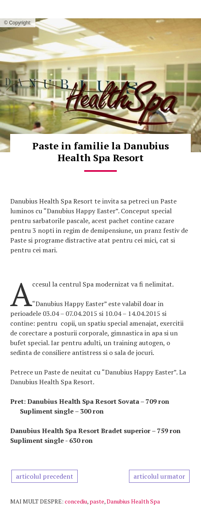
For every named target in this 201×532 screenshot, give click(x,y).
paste (97, 501)
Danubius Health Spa (133, 501)
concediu (76, 501)
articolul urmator (159, 476)
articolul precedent (44, 476)
